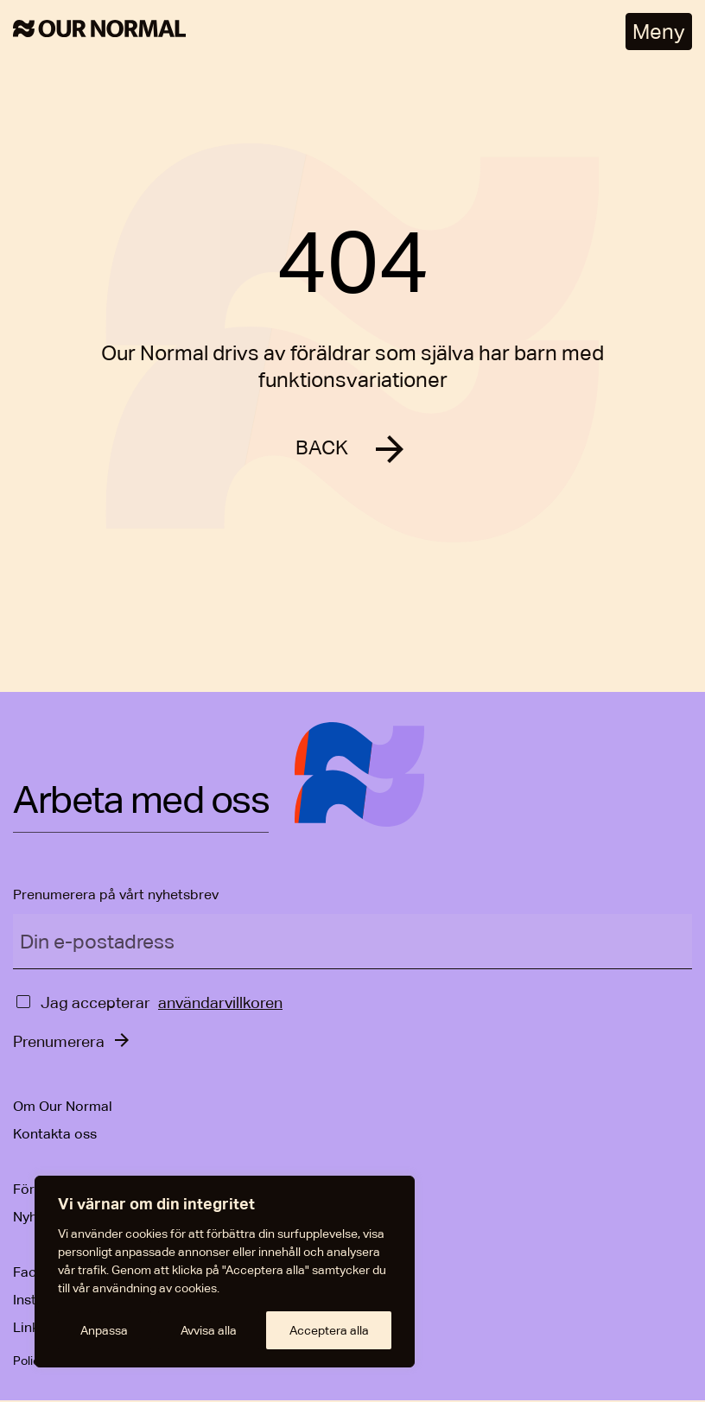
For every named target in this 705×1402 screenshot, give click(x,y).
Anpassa (104, 1330)
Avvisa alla (209, 1330)
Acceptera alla (329, 1330)
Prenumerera (59, 1043)
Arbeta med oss (141, 803)
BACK (322, 448)
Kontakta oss (55, 1135)
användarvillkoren (220, 1004)
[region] (225, 1271)
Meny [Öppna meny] (658, 31)
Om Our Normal (62, 1108)
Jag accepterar (95, 1004)
